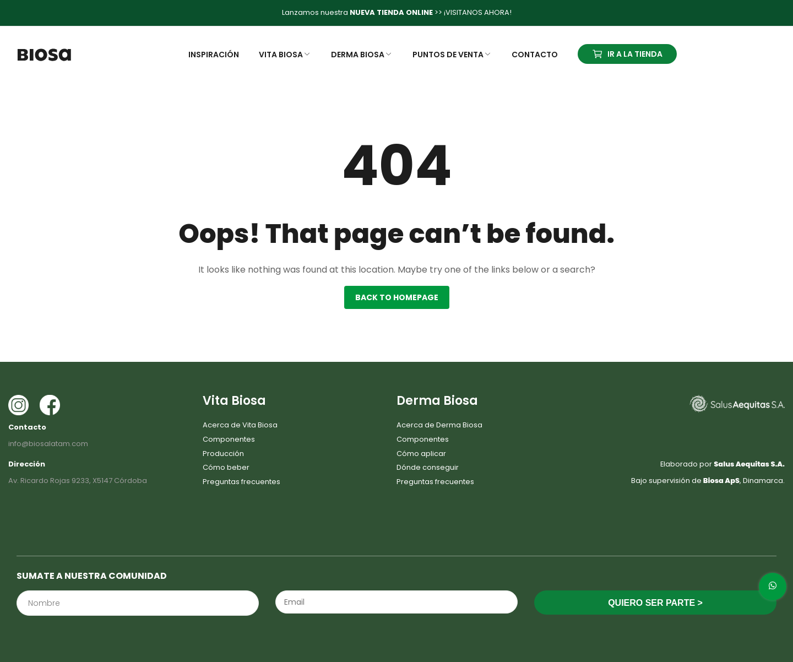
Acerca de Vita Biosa (240, 425)
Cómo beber (226, 467)
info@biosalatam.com (48, 443)
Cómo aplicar (421, 453)
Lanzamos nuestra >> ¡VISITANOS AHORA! (397, 12)
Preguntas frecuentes (241, 481)
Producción (223, 453)
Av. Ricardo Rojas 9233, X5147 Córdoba (77, 480)
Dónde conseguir (428, 467)
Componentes (229, 439)
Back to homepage (396, 297)
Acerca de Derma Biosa (439, 425)
